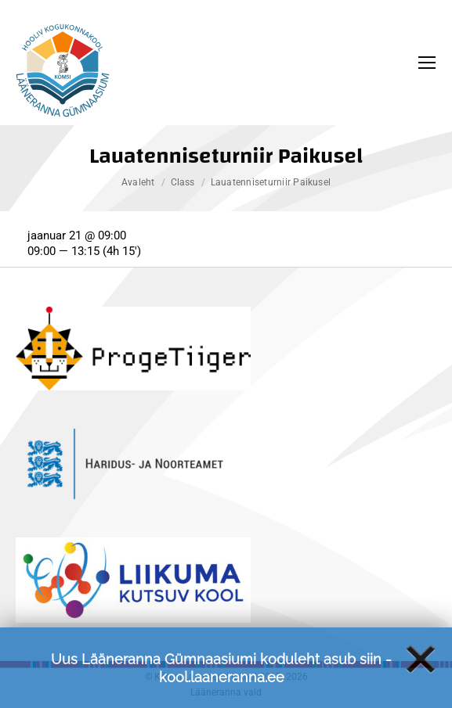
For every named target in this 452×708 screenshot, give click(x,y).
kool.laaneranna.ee (221, 683)
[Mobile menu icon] (427, 62)
